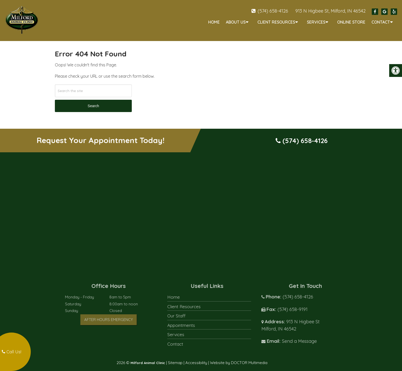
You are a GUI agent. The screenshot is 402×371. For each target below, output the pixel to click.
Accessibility (196, 358)
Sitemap (175, 358)
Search (93, 102)
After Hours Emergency (117, 315)
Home (214, 22)
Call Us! (11, 351)
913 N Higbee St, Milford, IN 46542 (330, 11)
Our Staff (185, 311)
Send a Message (307, 337)
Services (316, 22)
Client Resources (276, 22)
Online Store (351, 22)
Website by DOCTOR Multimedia (238, 358)
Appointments (189, 321)
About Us (236, 22)
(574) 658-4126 (273, 11)
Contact (380, 22)
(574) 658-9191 (301, 305)
